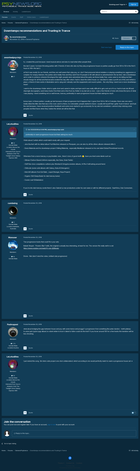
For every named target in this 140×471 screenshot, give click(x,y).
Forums (5, 17)
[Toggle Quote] (27, 129)
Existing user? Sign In (118, 4)
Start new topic (106, 47)
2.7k (13, 343)
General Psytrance (32, 39)
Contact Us (70, 463)
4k (13, 256)
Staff (21, 17)
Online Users (31, 17)
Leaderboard (44, 17)
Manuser (12, 237)
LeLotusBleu (13, 124)
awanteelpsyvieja (19, 37)
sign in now (52, 424)
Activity (15, 11)
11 (13, 222)
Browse (6, 12)
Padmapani (12, 324)
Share (115, 38)
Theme (61, 463)
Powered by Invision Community (70, 468)
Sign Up (133, 4)
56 (13, 143)
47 (13, 76)
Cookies (79, 463)
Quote (31, 115)
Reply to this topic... (22, 433)
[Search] (111, 11)
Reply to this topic (127, 47)
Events (13, 17)
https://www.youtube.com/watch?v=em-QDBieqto (41, 248)
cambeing (13, 203)
